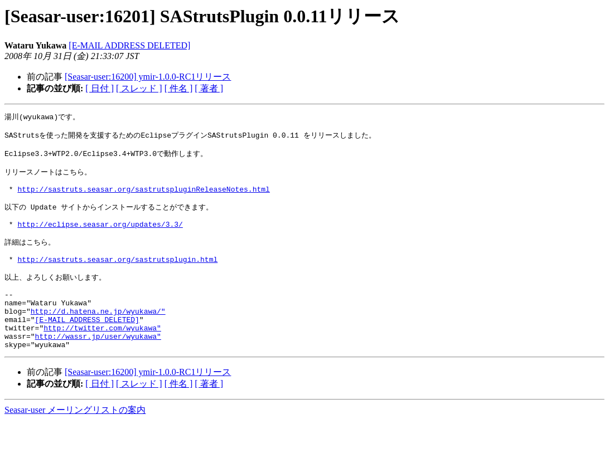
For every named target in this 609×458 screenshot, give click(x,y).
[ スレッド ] (139, 88)
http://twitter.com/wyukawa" (102, 362)
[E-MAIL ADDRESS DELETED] (129, 45)
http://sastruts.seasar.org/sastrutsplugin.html (117, 281)
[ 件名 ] (179, 88)
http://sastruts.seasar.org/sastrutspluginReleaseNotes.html (143, 199)
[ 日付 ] (99, 88)
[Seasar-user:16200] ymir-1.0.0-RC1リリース (148, 76)
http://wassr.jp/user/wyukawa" (98, 372)
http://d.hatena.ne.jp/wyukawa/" (98, 342)
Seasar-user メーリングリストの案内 (75, 447)
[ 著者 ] (209, 88)
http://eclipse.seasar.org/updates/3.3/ (99, 240)
